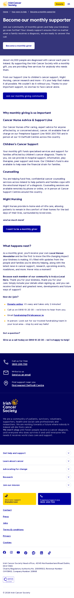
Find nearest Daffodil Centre (28, 385)
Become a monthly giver (19, 45)
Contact (7, 510)
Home (5, 12)
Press (6, 516)
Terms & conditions (13, 529)
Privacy (7, 536)
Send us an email (21, 374)
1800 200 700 (19, 364)
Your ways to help (19, 12)
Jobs (5, 523)
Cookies (7, 542)
